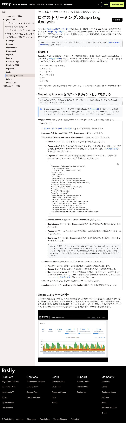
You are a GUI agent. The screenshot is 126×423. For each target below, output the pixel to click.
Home (40, 12)
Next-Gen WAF (8, 392)
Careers (105, 387)
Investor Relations (109, 408)
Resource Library (59, 392)
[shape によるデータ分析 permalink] (37, 294)
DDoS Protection (9, 387)
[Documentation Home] (19, 4)
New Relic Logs (12, 62)
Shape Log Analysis (14, 75)
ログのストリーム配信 (12, 16)
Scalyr (8, 72)
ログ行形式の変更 (63, 277)
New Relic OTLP (12, 65)
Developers (68, 4)
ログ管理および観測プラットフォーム (20, 37)
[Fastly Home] (6, 4)
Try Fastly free (117, 4)
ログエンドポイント (11, 20)
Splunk (9, 79)
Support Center (83, 382)
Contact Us (81, 392)
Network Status (83, 387)
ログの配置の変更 (111, 149)
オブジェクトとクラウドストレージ (19, 23)
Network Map (7, 408)
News (104, 403)
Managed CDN (33, 387)
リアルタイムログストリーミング (58, 29)
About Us (106, 382)
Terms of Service (60, 419)
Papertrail (10, 69)
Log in (105, 4)
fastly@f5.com (55, 58)
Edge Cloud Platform (10, 382)
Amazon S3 (94, 109)
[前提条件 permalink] (37, 52)
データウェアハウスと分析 (15, 27)
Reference (40, 4)
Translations (45, 419)
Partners (105, 397)
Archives (19, 419)
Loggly (9, 58)
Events (54, 403)
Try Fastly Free (8, 403)
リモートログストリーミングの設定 (57, 128)
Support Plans (32, 392)
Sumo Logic (11, 82)
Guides (32, 4)
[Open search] (98, 4)
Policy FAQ (75, 419)
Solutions (49, 4)
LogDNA (9, 55)
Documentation (58, 382)
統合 (47, 12)
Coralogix (10, 41)
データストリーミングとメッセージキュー (21, 30)
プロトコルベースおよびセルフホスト (20, 34)
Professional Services (36, 382)
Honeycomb (11, 51)
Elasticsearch (11, 48)
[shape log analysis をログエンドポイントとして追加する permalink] (37, 94)
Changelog (31, 419)
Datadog (9, 44)
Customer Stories (109, 392)
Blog (54, 397)
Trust (104, 413)
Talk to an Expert (34, 397)
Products (58, 4)
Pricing (5, 397)
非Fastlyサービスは (11, 86)
